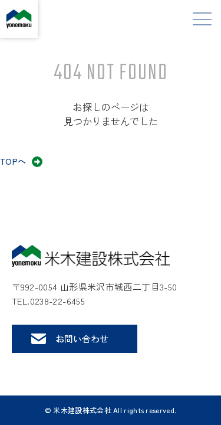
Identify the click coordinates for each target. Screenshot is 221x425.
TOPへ (13, 161)
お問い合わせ (81, 338)
